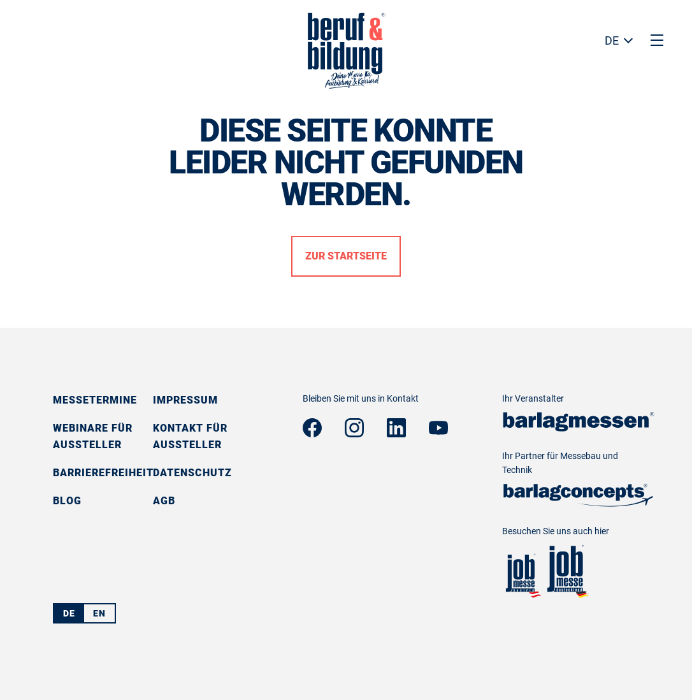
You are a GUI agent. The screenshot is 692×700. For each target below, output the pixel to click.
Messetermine (95, 400)
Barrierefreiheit (103, 473)
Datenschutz (192, 473)
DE (612, 40)
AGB (164, 501)
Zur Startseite (346, 256)
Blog (67, 501)
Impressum (185, 400)
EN (99, 613)
